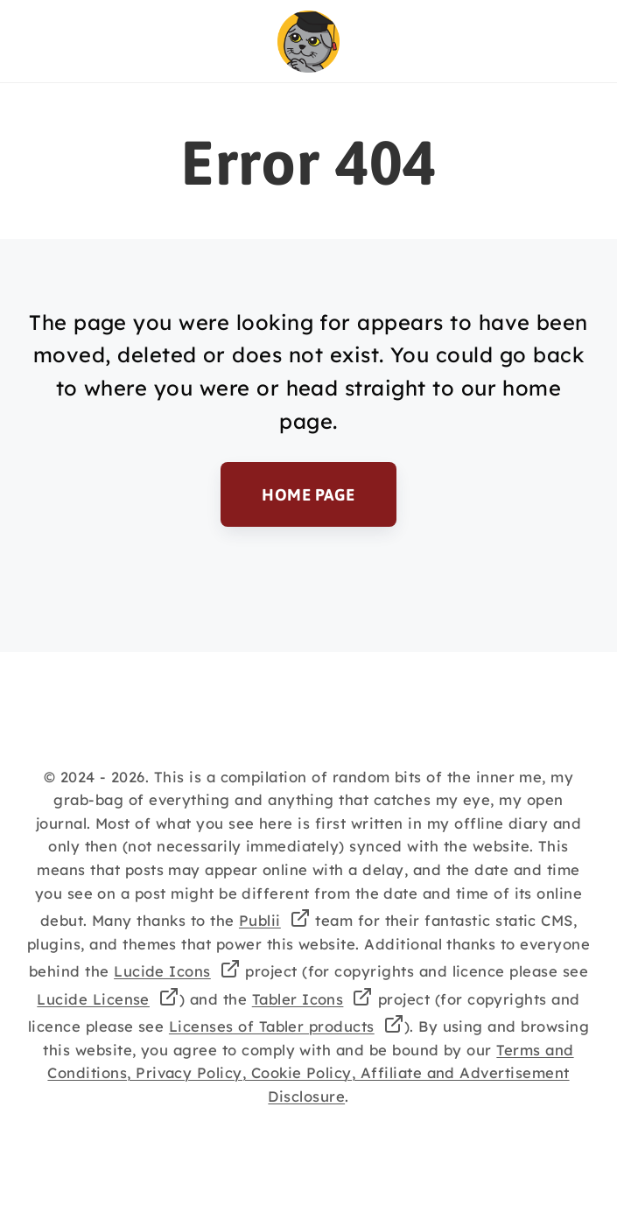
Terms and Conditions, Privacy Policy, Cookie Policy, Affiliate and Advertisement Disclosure (310, 1072)
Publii (260, 920)
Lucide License (93, 999)
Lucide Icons (162, 971)
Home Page (308, 495)
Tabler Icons (298, 999)
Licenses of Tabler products (272, 1026)
